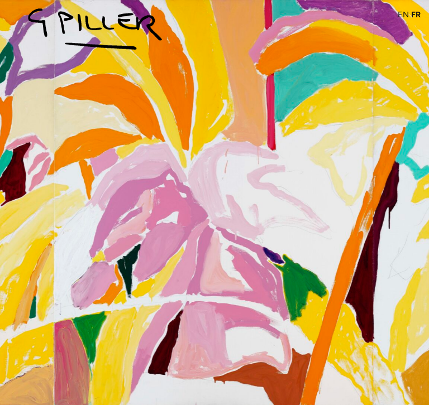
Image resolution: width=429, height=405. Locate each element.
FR (416, 14)
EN (403, 14)
